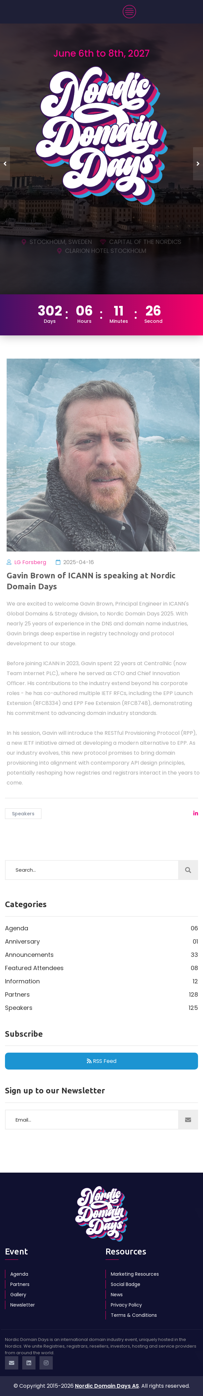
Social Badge (125, 1284)
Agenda (101, 928)
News (117, 1294)
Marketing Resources (135, 1274)
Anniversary (101, 942)
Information (101, 981)
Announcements (101, 955)
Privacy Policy (126, 1305)
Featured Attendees (101, 968)
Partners (101, 995)
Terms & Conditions (134, 1315)
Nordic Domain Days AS (107, 1386)
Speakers (23, 813)
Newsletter (22, 1305)
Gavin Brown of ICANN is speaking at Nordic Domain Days (93, 581)
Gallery (18, 1294)
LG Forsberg (32, 562)
